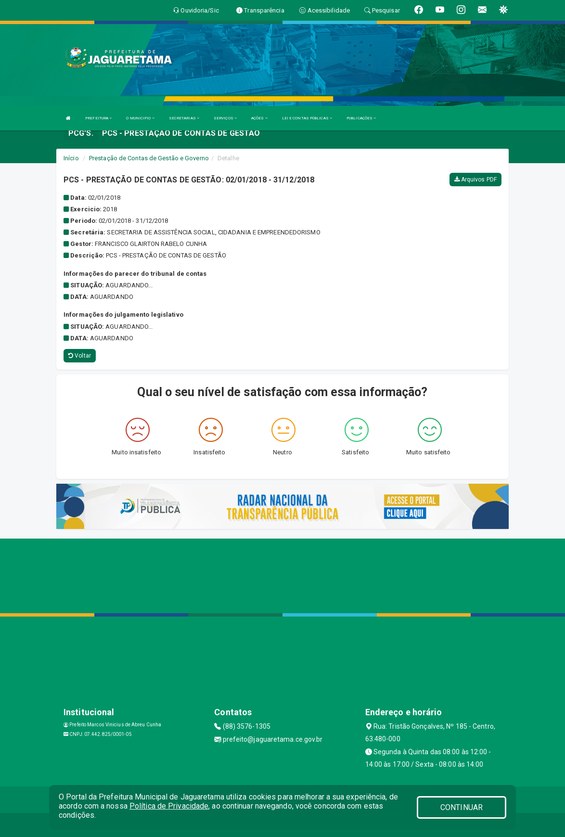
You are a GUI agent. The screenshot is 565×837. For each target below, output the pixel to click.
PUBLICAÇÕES (361, 118)
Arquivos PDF (475, 179)
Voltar (79, 355)
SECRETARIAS (184, 118)
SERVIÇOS (225, 118)
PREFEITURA (98, 118)
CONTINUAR (461, 807)
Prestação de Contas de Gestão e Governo (149, 158)
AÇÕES (259, 118)
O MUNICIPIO (140, 118)
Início (71, 158)
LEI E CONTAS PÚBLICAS (307, 118)
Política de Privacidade (168, 806)
